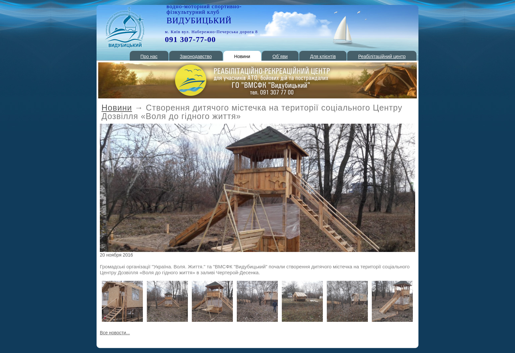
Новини (242, 56)
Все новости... (115, 332)
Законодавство (196, 56)
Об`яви (280, 56)
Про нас (149, 56)
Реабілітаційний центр (382, 56)
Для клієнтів (323, 56)
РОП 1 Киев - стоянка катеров (124, 27)
